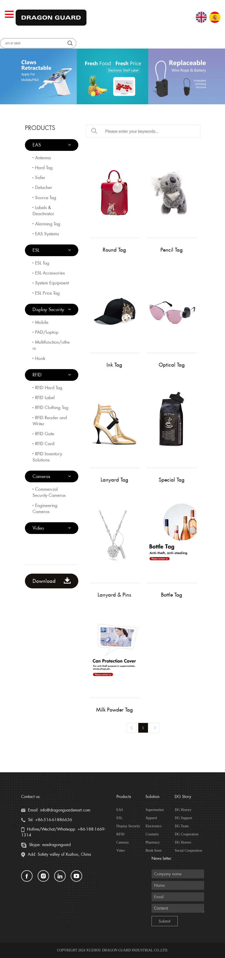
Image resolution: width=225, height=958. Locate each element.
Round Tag (114, 250)
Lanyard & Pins (114, 595)
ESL (36, 250)
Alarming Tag (47, 224)
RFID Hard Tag (48, 387)
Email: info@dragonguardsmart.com (55, 810)
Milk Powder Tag (114, 710)
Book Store (153, 850)
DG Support (183, 818)
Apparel (151, 818)
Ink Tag (114, 365)
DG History (183, 810)
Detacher (43, 187)
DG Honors (183, 842)
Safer (40, 177)
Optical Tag (172, 365)
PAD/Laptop (46, 332)
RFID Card (44, 443)
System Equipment (52, 283)
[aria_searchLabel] (38, 43)
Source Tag (45, 197)
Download (52, 580)
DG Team (181, 826)
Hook (40, 358)
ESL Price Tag (47, 293)
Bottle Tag (171, 595)
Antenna (43, 158)
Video (38, 528)
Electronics (153, 826)
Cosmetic (152, 834)
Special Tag (172, 480)
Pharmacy (152, 842)
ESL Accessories (50, 273)
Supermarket (154, 810)
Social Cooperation (188, 850)
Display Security (48, 309)
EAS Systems (47, 234)
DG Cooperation (186, 834)
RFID (37, 375)
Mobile (41, 322)
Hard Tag (44, 167)
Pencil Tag (171, 250)
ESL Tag (42, 263)
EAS (37, 145)
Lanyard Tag (114, 480)
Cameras (41, 476)
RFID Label (45, 397)
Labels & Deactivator (43, 210)
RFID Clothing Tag (51, 407)
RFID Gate (44, 434)
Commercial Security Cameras (49, 492)
